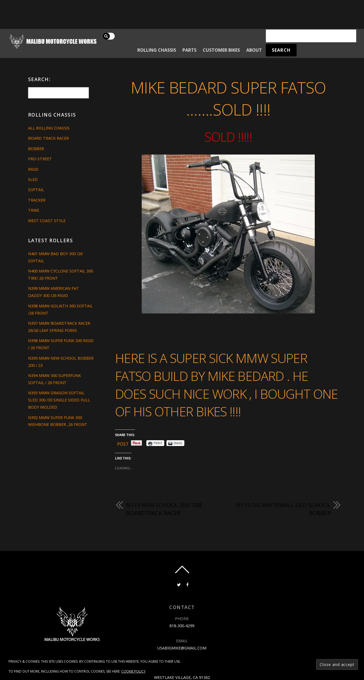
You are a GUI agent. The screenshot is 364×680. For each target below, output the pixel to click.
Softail (36, 189)
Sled (33, 179)
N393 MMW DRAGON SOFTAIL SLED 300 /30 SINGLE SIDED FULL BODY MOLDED (59, 400)
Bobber (36, 148)
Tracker (36, 200)
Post (123, 443)
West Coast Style (46, 220)
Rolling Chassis (156, 50)
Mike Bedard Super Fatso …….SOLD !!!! (228, 98)
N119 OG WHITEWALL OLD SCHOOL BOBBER (283, 509)
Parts (189, 50)
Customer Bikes (221, 50)
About (254, 50)
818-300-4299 (181, 625)
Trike (33, 210)
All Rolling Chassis (49, 128)
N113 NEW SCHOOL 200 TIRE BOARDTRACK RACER (164, 509)
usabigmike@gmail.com (181, 648)
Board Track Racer (48, 138)
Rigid (33, 169)
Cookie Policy (133, 671)
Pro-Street (40, 158)
